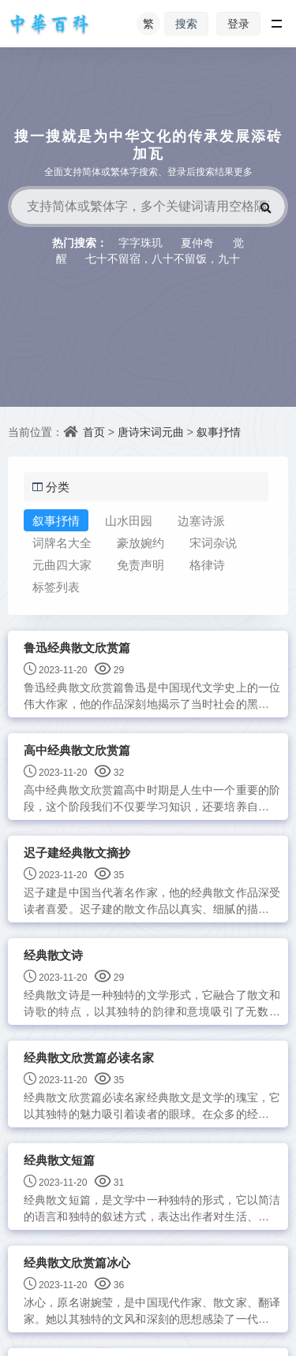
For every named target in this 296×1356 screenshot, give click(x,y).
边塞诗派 (201, 520)
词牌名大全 (62, 542)
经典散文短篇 (59, 1160)
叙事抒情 (219, 431)
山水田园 (128, 520)
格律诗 (207, 564)
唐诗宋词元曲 (151, 431)
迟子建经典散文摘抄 (77, 852)
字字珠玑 (140, 242)
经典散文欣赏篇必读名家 (89, 1057)
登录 (238, 23)
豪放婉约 (140, 542)
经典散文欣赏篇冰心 (77, 1262)
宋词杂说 (213, 542)
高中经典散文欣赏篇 (77, 750)
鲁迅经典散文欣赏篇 (77, 647)
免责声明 (140, 564)
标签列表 (56, 586)
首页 (94, 431)
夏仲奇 (197, 242)
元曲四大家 (62, 564)
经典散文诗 (53, 955)
